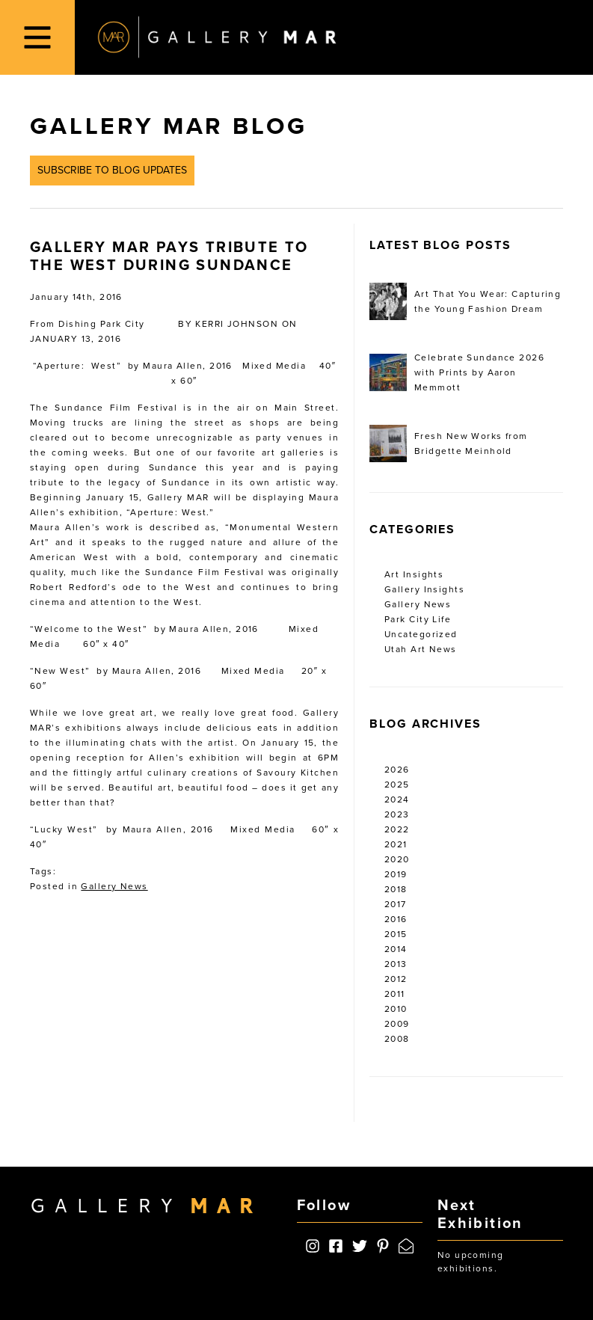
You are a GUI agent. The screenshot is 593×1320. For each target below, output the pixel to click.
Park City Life (417, 619)
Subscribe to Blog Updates (112, 170)
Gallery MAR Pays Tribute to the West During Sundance (169, 256)
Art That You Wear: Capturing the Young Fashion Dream (465, 301)
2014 (396, 949)
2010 (396, 1009)
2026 (397, 769)
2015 (396, 934)
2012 (396, 979)
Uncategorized (421, 634)
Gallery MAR (217, 37)
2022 (397, 829)
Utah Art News (420, 649)
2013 (396, 964)
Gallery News (114, 886)
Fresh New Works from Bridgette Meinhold (448, 443)
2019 (396, 874)
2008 (397, 1039)
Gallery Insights (424, 589)
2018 (396, 889)
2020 (397, 859)
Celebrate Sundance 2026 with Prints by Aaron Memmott (456, 372)
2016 (396, 919)
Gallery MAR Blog (168, 126)
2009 (397, 1024)
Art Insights (413, 574)
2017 (395, 904)
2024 (397, 799)
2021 (396, 844)
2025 (397, 784)
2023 (397, 814)
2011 (394, 994)
